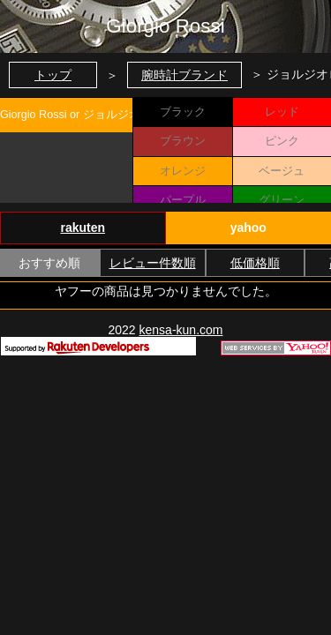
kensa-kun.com (181, 330)
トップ (52, 75)
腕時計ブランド (184, 75)
